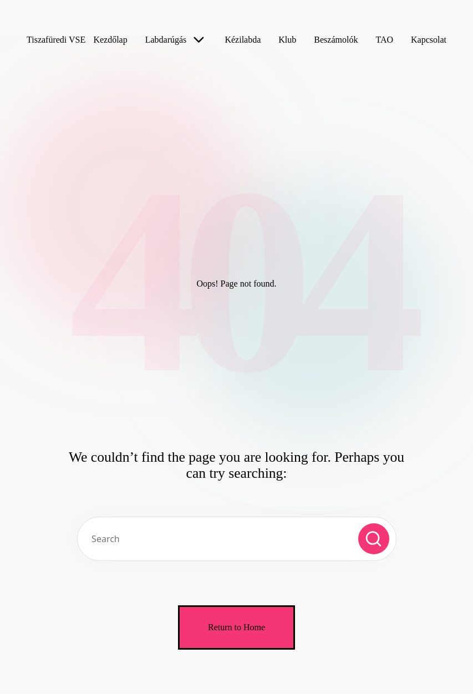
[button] (373, 538)
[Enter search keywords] (236, 539)
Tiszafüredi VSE (56, 39)
